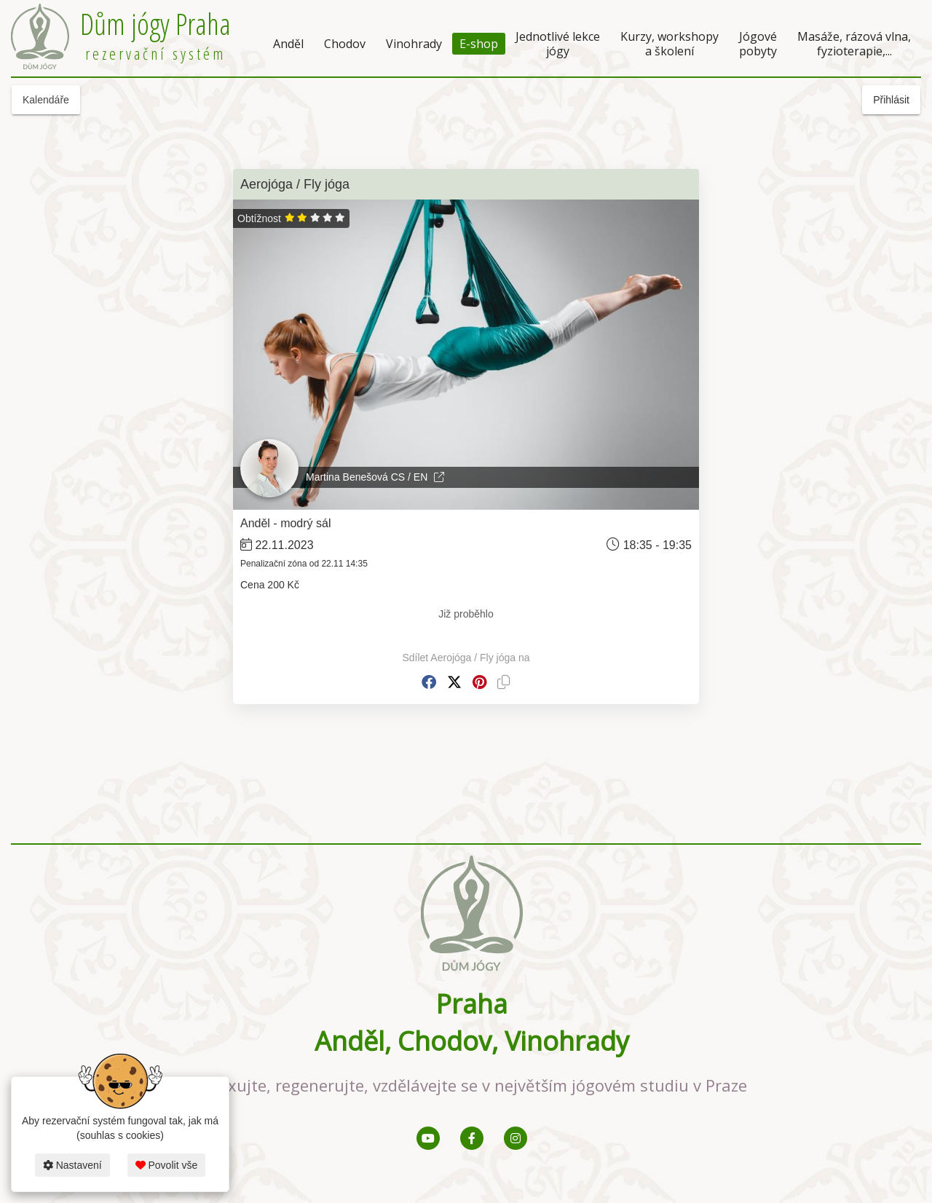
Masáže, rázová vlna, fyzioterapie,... (854, 43)
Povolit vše (166, 1165)
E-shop (478, 44)
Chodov (345, 44)
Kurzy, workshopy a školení (669, 43)
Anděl (288, 44)
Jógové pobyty (758, 43)
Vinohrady (414, 44)
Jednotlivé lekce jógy (558, 43)
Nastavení (72, 1165)
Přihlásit (891, 100)
